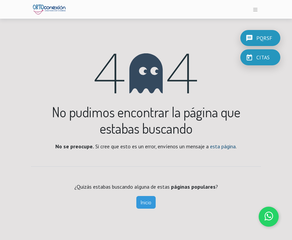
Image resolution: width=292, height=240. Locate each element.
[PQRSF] (260, 38)
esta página (223, 146)
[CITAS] (260, 57)
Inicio (146, 202)
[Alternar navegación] (255, 9)
